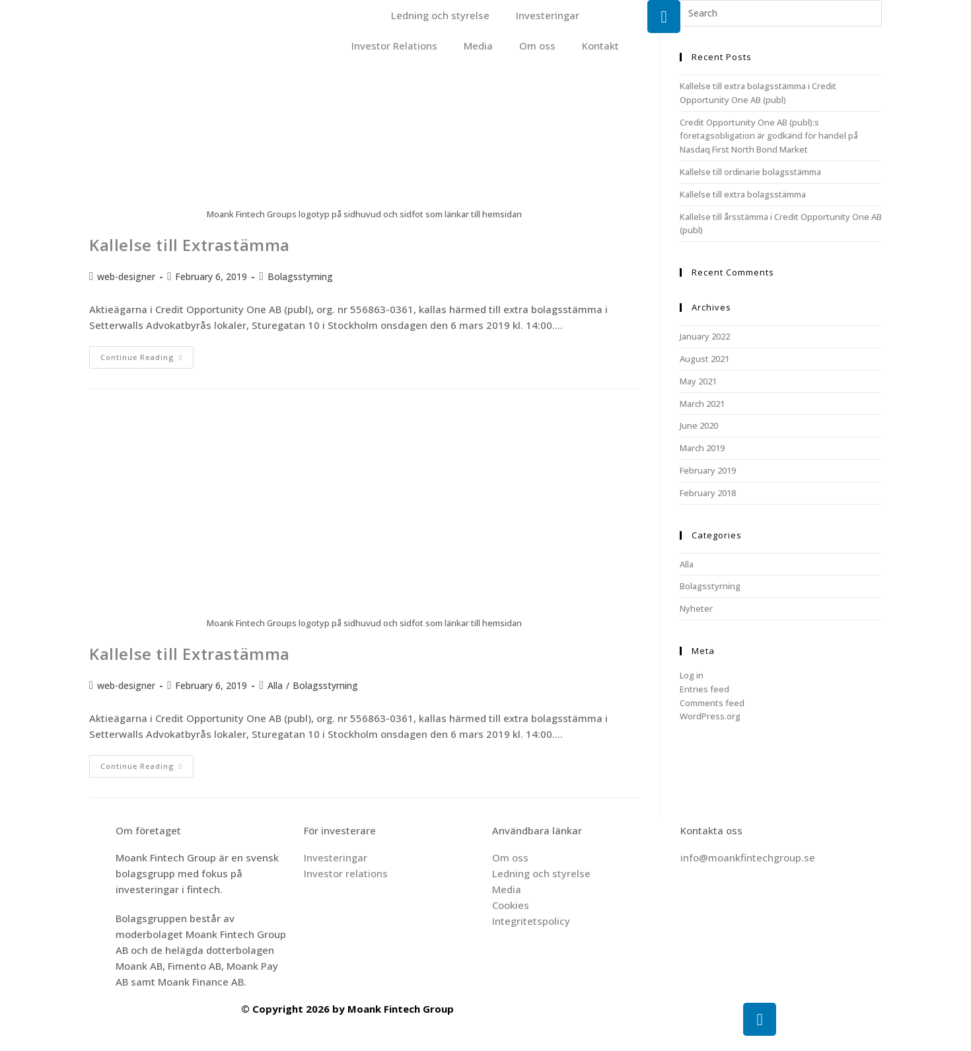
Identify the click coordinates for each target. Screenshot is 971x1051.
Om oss (537, 45)
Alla (275, 685)
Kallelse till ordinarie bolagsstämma (750, 172)
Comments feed (712, 703)
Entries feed (704, 689)
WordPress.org (710, 716)
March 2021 (702, 404)
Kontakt (600, 45)
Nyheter (696, 608)
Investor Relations (394, 45)
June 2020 (699, 425)
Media (478, 45)
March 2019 (702, 448)
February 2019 (708, 470)
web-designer (126, 276)
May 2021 (698, 381)
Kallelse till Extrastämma (189, 245)
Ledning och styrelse (440, 15)
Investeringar (547, 15)
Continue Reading (147, 354)
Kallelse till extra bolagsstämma (743, 194)
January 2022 (705, 336)
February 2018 (708, 493)
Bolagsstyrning (300, 276)
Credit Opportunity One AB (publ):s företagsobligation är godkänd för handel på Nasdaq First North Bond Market (769, 136)
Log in (691, 675)
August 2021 (704, 359)
